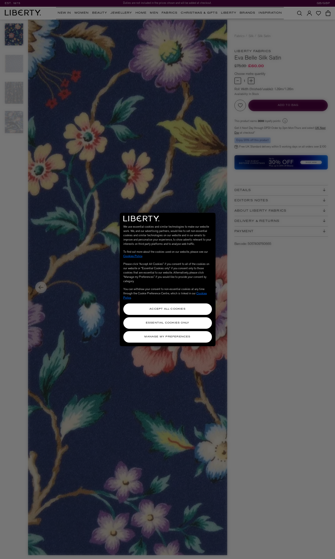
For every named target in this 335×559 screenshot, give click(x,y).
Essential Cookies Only (167, 323)
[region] (168, 279)
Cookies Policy (132, 256)
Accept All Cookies (167, 309)
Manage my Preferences (167, 337)
